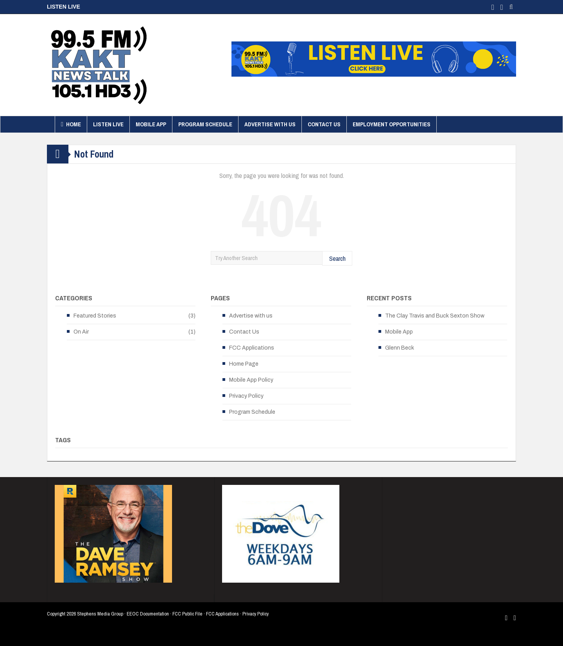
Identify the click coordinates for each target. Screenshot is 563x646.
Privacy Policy (246, 396)
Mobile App (151, 124)
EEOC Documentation (148, 613)
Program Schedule (205, 124)
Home (71, 124)
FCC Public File (187, 613)
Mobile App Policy (251, 380)
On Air (81, 332)
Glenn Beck (399, 348)
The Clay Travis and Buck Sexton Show (434, 316)
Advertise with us (270, 124)
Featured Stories (95, 316)
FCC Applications (251, 348)
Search (337, 258)
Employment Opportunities (391, 124)
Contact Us (324, 124)
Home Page (243, 364)
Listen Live (108, 124)
